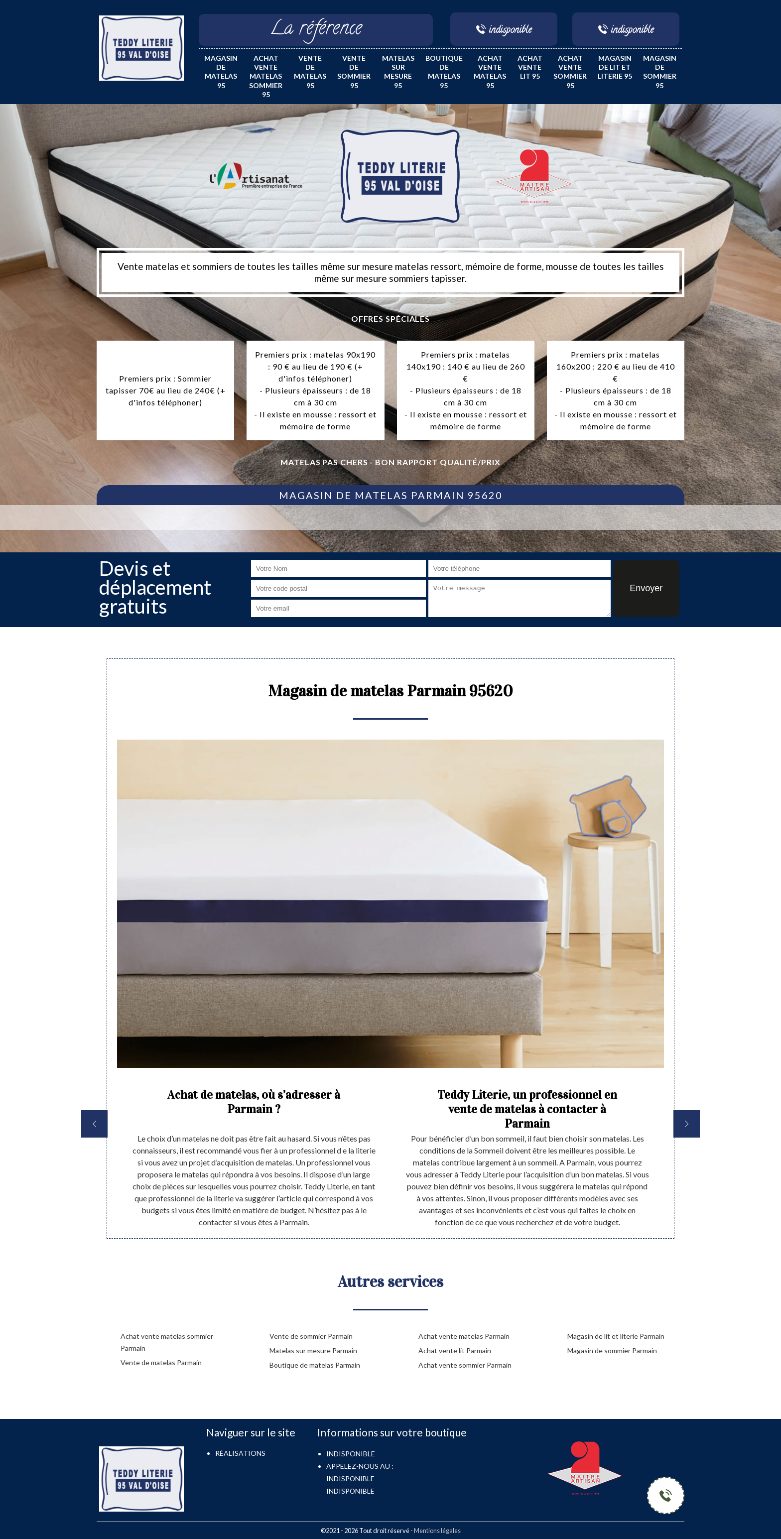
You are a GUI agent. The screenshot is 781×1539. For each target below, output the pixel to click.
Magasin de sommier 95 (659, 72)
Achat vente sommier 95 (570, 72)
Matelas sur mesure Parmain (313, 1350)
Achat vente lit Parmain (454, 1350)
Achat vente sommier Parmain (465, 1365)
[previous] (94, 1124)
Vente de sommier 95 (354, 72)
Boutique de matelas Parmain (314, 1365)
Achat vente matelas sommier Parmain (167, 1342)
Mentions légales (437, 1531)
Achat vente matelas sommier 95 (265, 76)
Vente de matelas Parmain (161, 1362)
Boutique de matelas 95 (444, 72)
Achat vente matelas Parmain (464, 1336)
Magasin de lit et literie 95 (615, 67)
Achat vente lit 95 (530, 67)
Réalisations (240, 1453)
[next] (686, 1124)
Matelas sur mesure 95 (398, 72)
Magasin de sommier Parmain (612, 1350)
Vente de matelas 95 (310, 72)
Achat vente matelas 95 (490, 72)
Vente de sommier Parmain (311, 1336)
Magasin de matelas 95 (221, 72)
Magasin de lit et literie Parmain (615, 1336)
